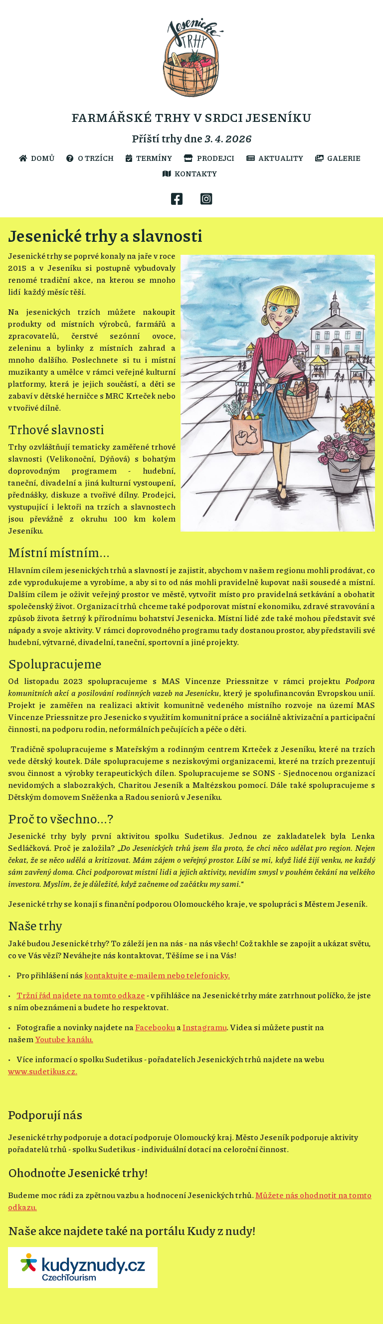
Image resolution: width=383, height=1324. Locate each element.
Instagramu (204, 1027)
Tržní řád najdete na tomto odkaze (80, 995)
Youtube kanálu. (64, 1039)
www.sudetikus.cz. (42, 1071)
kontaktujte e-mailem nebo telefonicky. (157, 975)
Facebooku (155, 1027)
